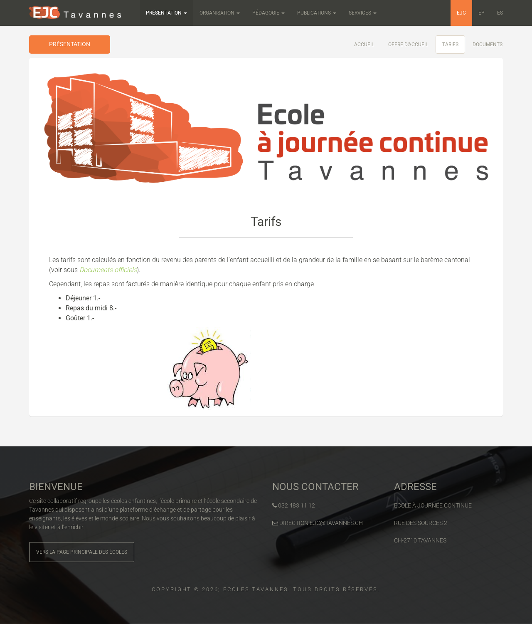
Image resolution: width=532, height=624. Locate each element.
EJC (461, 13)
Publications (316, 13)
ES (500, 13)
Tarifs (450, 44)
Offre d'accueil (408, 44)
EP (481, 13)
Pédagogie (268, 13)
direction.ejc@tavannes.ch (317, 523)
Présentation (166, 13)
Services (363, 13)
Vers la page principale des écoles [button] (81, 552)
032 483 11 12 (293, 505)
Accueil (364, 44)
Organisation (220, 13)
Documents (487, 44)
